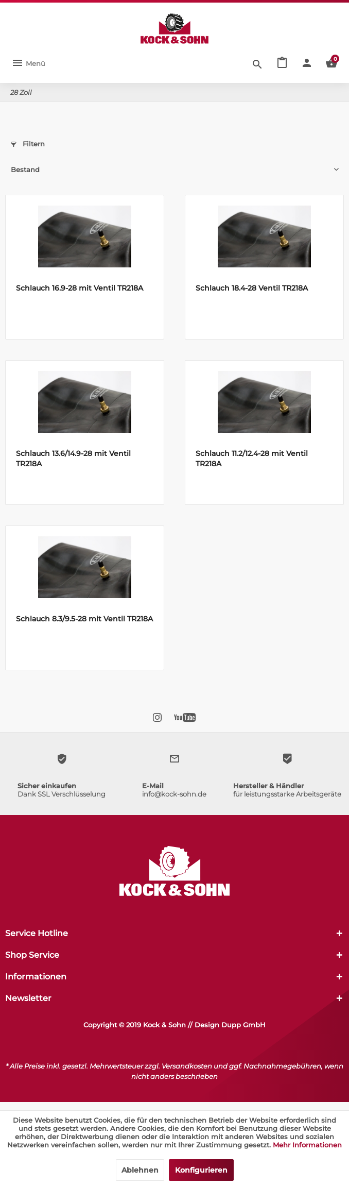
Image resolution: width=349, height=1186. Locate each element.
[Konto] (306, 63)
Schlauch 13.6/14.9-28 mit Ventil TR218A (73, 458)
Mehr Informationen (307, 1145)
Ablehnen (140, 1170)
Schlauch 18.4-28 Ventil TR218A (252, 288)
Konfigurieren (201, 1170)
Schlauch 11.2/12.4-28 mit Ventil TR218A (252, 458)
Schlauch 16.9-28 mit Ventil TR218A (79, 288)
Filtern (28, 144)
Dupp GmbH (243, 1025)
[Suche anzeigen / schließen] (257, 63)
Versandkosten (187, 1066)
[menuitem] (28, 63)
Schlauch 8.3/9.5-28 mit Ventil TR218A (84, 618)
